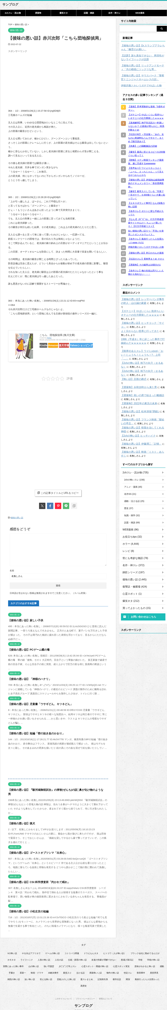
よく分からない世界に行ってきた (137, 327)
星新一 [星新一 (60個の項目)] (23, 968)
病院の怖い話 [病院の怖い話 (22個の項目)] (13, 974)
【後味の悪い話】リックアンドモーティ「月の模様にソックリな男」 (143, 67)
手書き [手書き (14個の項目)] (12, 968)
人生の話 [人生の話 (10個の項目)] (59, 955)
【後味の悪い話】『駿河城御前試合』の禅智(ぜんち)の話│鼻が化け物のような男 (51, 789)
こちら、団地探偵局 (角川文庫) (57, 335)
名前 (12, 569)
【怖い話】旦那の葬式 (132, 371)
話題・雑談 (89, 13)
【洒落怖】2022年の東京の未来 (137, 392)
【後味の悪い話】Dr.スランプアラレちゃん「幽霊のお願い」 (142, 47)
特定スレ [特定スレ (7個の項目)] (128, 968)
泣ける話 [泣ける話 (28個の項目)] (80, 968)
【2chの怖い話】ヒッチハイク (136, 424)
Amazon (59, 345)
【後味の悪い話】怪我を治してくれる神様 (142, 416)
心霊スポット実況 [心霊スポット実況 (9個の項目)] (121, 961)
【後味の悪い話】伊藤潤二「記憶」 (139, 432)
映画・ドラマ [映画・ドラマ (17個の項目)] (37, 968)
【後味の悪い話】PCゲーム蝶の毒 (26, 649)
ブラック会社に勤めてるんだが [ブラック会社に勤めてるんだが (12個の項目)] (145, 948)
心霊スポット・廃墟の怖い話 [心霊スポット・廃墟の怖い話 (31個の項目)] (94, 961)
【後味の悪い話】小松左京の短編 (26, 906)
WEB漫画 (139, 13)
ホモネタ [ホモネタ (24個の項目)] (11, 955)
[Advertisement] (34, 76)
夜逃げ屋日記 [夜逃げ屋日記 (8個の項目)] (127, 955)
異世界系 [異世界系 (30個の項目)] (154, 968)
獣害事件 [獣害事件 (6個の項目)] (141, 968)
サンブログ (10, 4)
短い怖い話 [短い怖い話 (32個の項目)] (30, 974)
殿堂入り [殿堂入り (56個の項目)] (67, 968)
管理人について (105, 994)
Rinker (49, 338)
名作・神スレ (114, 13)
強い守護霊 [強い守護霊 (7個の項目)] (49, 961)
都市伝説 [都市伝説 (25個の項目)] (117, 974)
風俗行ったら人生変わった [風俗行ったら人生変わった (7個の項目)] (147, 974)
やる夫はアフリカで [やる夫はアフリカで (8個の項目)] (31, 948)
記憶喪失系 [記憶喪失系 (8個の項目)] (103, 974)
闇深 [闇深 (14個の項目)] (128, 974)
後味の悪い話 (17, 517)
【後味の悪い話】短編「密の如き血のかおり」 (33, 732)
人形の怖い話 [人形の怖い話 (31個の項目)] (44, 955)
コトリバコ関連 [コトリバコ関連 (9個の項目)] (72, 948)
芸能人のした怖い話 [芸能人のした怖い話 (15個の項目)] (66, 974)
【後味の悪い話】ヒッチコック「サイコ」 (142, 319)
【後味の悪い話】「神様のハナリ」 (27, 678)
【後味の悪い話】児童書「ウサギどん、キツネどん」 (36, 703)
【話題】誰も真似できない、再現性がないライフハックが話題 (143, 57)
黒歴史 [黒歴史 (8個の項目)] (83, 981)
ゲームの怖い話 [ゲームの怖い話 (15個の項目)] (52, 948)
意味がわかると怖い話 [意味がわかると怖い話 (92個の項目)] (144, 961)
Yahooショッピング (52, 351)
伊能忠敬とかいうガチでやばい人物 (139, 85)
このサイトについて (63, 994)
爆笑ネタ (64, 13)
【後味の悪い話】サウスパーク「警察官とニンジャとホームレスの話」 (143, 77)
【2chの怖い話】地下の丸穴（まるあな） (141, 355)
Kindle (45, 345)
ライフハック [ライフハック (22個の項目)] (26, 955)
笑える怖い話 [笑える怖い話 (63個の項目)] (46, 974)
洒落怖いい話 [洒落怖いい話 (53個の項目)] (95, 968)
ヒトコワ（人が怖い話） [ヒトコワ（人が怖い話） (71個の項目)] (114, 948)
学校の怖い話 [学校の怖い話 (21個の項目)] (153, 955)
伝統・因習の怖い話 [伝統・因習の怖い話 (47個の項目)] (77, 955)
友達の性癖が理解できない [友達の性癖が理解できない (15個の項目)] (103, 955)
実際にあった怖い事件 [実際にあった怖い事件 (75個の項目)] (13, 961)
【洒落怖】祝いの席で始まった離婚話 (140, 384)
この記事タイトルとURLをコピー (58, 492)
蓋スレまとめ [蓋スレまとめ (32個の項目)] (86, 974)
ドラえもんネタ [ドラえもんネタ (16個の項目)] (91, 948)
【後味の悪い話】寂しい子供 (23, 619)
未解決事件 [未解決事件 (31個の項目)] (53, 968)
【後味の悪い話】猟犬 (20, 818)
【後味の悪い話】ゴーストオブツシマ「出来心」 (34, 847)
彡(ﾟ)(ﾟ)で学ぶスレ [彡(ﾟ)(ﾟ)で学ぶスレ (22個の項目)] (68, 961)
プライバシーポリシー (85, 994)
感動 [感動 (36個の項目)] (162, 961)
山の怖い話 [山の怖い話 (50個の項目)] (33, 961)
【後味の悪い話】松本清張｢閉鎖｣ (137, 400)
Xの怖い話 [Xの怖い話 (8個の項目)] (12, 948)
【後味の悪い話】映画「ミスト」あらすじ (142, 440)
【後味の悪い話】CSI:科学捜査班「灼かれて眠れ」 (35, 877)
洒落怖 (38, 13)
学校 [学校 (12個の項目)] (140, 955)
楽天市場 (74, 345)
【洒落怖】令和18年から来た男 (136, 376)
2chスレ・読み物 (13, 13)
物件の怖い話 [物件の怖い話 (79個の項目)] (113, 968)
